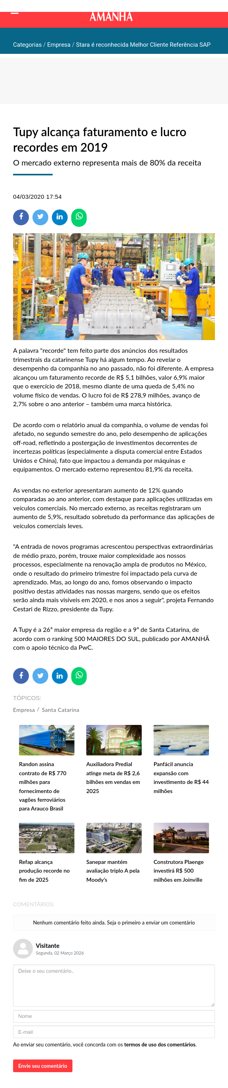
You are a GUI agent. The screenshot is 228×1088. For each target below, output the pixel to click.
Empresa (24, 709)
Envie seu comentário (42, 1066)
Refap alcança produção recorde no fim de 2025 (44, 870)
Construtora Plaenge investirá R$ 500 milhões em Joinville (179, 870)
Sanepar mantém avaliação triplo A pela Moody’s (113, 870)
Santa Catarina (61, 709)
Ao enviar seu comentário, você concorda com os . (105, 1044)
